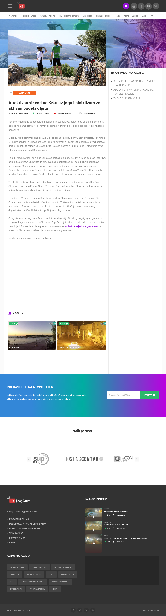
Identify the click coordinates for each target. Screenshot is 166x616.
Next (137, 459)
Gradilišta (87, 15)
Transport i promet (60, 582)
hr (148, 6)
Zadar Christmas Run (127, 98)
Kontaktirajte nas (19, 519)
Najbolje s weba (29, 15)
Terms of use (16, 533)
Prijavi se (149, 395)
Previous (29, 459)
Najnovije (13, 15)
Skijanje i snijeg (103, 15)
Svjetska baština (37, 589)
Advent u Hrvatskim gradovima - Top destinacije (134, 91)
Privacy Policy (17, 538)
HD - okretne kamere (69, 15)
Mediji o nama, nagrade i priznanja (27, 524)
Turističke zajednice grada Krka (82, 226)
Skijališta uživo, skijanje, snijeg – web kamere (134, 83)
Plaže (117, 15)
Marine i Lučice (131, 15)
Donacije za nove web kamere (24, 528)
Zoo (144, 15)
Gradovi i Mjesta (47, 15)
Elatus (156, 611)
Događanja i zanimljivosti (32, 582)
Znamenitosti (16, 589)
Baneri (12, 542)
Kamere (18, 313)
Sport (54, 589)
